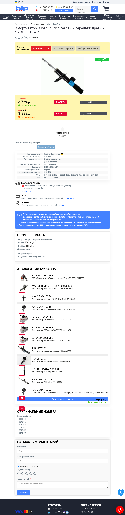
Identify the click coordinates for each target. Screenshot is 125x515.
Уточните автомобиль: (23, 48)
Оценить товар (23, 454)
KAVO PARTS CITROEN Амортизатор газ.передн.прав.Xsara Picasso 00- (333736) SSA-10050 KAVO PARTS (77, 377)
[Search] (94, 9)
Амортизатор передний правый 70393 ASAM (51, 335)
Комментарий (23, 463)
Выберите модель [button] (88, 48)
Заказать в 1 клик (46, 131)
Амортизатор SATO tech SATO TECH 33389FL (51, 325)
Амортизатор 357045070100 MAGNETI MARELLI (52, 273)
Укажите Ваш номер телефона (28, 127)
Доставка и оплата (81, 2)
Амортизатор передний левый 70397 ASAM (51, 345)
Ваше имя (21, 431)
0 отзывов (33, 37)
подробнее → (26, 175)
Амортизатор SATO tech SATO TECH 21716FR (51, 304)
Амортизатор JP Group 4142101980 (47, 356)
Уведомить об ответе (27, 450)
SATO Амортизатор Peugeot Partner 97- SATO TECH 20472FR (58, 262)
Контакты (96, 2)
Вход (106, 2)
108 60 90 (44, 7)
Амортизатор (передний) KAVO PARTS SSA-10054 (53, 283)
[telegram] (26, 508)
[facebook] (17, 508)
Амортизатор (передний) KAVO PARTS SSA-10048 (53, 293)
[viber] (30, 508)
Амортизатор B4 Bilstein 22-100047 (47, 366)
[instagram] (21, 508)
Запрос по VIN (64, 10)
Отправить (23, 477)
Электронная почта (25, 440)
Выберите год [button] (41, 48)
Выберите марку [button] (63, 48)
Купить (60, 102)
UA (17, 2)
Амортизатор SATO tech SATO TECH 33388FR (51, 314)
